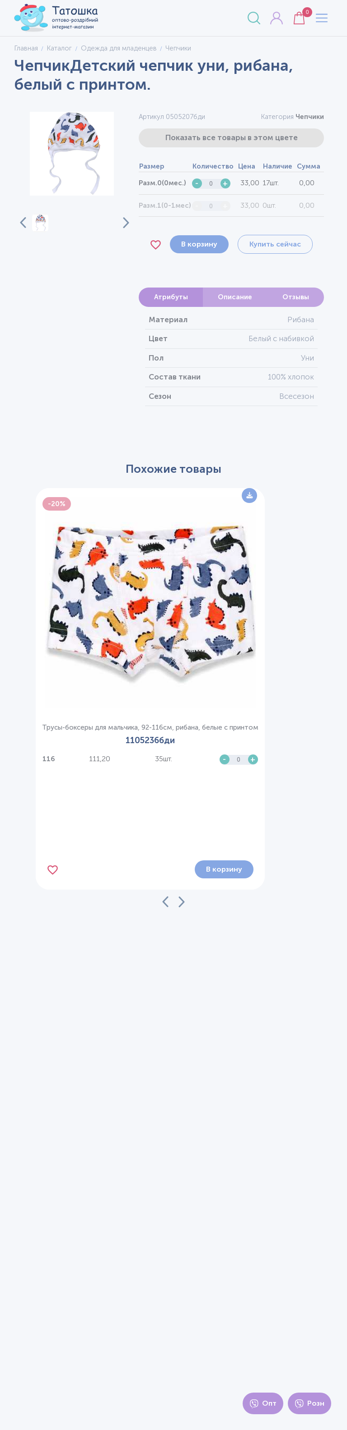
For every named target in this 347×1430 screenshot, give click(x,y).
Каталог (59, 48)
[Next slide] (120, 222)
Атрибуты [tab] (171, 297)
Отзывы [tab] (295, 297)
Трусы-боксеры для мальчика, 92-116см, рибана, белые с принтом (150, 727)
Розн (309, 1403)
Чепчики (309, 117)
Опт (263, 1403)
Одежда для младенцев (119, 48)
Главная (26, 48)
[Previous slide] (23, 222)
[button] (40, 223)
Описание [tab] (235, 297)
